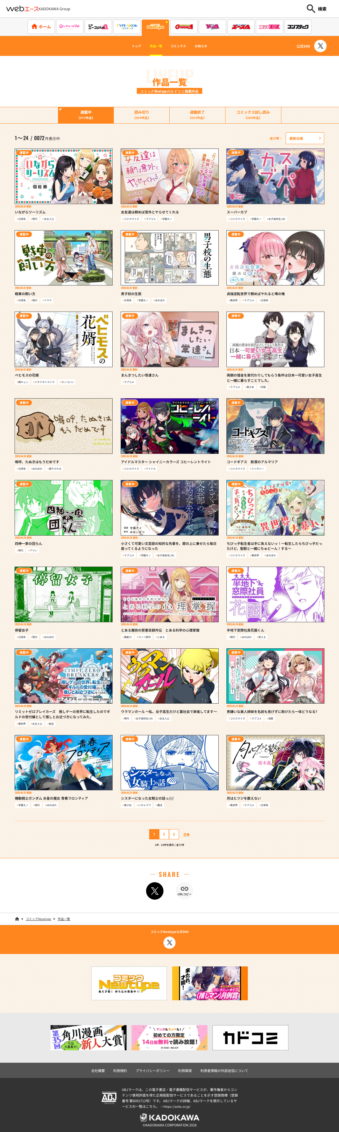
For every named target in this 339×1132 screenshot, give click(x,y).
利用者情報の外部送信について (221, 1068)
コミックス (181, 46)
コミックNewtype (38, 917)
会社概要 (103, 1068)
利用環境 (184, 1068)
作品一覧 (150, 46)
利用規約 (124, 1068)
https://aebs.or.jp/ (177, 1104)
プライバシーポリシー (154, 1068)
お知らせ (212, 46)
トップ (124, 46)
